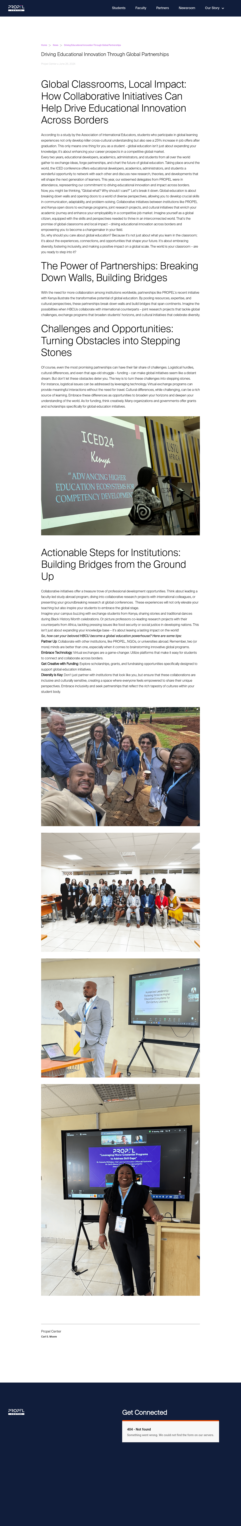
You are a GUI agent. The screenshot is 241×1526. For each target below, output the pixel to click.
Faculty (140, 8)
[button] (214, 8)
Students (118, 8)
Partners (162, 8)
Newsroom (187, 8)
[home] (16, 8)
